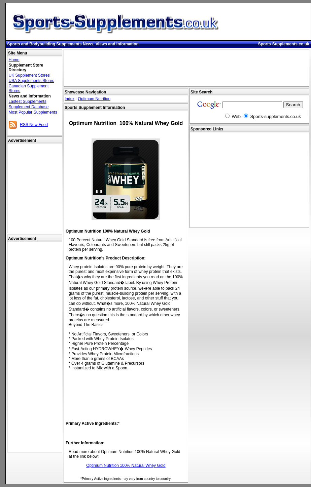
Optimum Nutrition (94, 98)
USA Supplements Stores (31, 80)
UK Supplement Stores (29, 75)
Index (69, 98)
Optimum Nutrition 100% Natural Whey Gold (125, 465)
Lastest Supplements (27, 101)
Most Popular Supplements (33, 112)
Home (14, 59)
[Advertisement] (35, 347)
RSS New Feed (34, 124)
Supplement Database (29, 107)
